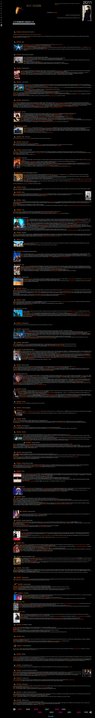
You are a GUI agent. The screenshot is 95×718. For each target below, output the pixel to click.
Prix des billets (44, 475)
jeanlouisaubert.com (31, 243)
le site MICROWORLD (49, 548)
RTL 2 (46, 533)
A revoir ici (74, 366)
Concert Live (25, 380)
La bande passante (41, 116)
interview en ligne (41, 704)
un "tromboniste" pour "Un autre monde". (46, 337)
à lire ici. (50, 256)
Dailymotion (47, 85)
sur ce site (75, 223)
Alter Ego (30, 179)
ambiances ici (52, 436)
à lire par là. (38, 181)
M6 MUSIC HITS (50, 132)
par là (40, 61)
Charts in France (75, 106)
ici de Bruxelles (51, 356)
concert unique (33, 89)
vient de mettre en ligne (25, 522)
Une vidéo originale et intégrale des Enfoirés (21, 525)
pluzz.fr (60, 640)
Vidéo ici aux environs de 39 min (75, 227)
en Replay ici (74, 311)
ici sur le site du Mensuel (67, 292)
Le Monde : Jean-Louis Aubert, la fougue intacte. (64, 357)
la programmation (28, 444)
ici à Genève (63, 256)
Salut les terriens (28, 562)
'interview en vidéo (27, 603)
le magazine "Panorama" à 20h (67, 289)
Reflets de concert (20, 290)
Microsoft (32, 570)
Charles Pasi (50, 392)
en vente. (44, 515)
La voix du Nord (58, 367)
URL (70, 659)
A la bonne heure (39, 144)
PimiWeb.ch (35, 703)
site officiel (68, 434)
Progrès (65, 229)
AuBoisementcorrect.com (62, 106)
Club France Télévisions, (52, 201)
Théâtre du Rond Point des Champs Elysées (49, 212)
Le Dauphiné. (74, 313)
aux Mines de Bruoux (43, 193)
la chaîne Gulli (32, 559)
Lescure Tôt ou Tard (18, 680)
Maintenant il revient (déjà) (79, 220)
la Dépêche (28, 94)
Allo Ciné (64, 92)
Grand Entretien (54, 164)
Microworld (41, 628)
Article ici (83, 151)
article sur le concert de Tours (50, 395)
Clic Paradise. (36, 267)
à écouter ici (80, 85)
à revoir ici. (59, 352)
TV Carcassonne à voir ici (44, 224)
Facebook (27, 37)
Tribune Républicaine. (33, 315)
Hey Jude (81, 47)
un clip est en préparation (65, 301)
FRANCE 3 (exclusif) (58, 115)
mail (79, 17)
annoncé (23, 403)
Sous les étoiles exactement (40, 152)
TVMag (19, 586)
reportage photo (23, 396)
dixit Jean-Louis (45, 503)
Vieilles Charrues (49, 428)
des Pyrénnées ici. (71, 312)
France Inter (36, 253)
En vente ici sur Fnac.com (39, 391)
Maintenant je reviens (63, 163)
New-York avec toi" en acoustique (84, 315)
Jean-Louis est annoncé (59, 618)
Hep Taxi (26, 90)
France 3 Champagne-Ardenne (67, 114)
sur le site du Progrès (85, 278)
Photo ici (57, 498)
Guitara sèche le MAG (54, 113)
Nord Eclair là (87, 357)
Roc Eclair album (32, 44)
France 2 (37, 501)
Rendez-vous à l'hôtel (26, 138)
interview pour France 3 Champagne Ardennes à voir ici (80, 180)
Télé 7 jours (28, 377)
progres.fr (64, 268)
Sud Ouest (32, 313)
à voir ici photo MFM (41, 526)
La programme (27, 266)
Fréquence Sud (55, 291)
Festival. (81, 594)
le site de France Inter (33, 445)
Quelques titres (33, 104)
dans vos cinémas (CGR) (70, 119)
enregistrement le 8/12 (58, 44)
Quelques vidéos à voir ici (40, 131)
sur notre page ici (37, 466)
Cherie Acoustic (48, 175)
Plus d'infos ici (15, 455)
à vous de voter (59, 145)
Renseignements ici (25, 686)
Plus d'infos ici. (76, 456)
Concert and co (51, 93)
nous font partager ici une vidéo (49, 368)
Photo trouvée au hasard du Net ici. (62, 537)
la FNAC (53, 479)
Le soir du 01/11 (52, 107)
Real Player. (63, 294)
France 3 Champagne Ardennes (39, 105)
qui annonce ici (78, 334)
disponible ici (67, 174)
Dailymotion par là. (45, 86)
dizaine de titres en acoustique (60, 102)
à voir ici (70, 116)
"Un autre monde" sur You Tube (81, 616)
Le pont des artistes (29, 588)
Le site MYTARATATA (21, 382)
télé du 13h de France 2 (32, 161)
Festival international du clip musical (29, 45)
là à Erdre (68, 256)
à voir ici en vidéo (72, 280)
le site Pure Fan (35, 336)
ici (85, 128)
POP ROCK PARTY (59, 70)
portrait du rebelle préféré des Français (44, 46)
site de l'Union (64, 223)
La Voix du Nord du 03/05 (37, 376)
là (23, 181)
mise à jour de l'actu (36, 72)
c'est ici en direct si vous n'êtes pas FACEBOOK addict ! (32, 465)
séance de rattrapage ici (42, 675)
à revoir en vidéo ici (71, 278)
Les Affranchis (56, 174)
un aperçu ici (23, 422)
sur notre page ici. (34, 560)
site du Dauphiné (53, 268)
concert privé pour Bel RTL (47, 127)
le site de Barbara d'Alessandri (41, 384)
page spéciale (54, 12)
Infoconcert (60, 353)
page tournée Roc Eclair (39, 607)
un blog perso (66, 396)
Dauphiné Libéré (30, 304)
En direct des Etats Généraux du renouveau (71, 603)
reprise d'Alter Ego (38, 295)
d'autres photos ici (60, 267)
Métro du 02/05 (64, 375)
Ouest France (70, 224)
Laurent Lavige (54, 270)
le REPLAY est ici (31, 674)
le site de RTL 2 (30, 88)
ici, (67, 488)
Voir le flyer (70, 666)
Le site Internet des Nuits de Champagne (34, 411)
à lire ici (34, 154)
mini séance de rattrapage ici (81, 546)
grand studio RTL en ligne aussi (47, 549)
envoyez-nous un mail (38, 545)
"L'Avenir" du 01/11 (58, 107)
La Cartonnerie (47, 596)
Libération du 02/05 (84, 375)
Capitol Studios (54, 119)
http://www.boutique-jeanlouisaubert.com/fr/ (55, 345)
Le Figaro (62, 377)
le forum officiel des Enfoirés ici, (55, 598)
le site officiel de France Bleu (48, 488)
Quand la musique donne (52, 117)
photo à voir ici (58, 213)
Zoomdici (57, 313)
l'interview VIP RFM (42, 687)
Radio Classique (26, 344)
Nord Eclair (33, 367)
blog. (42, 502)
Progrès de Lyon (33, 268)
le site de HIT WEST (43, 535)
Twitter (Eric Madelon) (32, 473)
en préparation (41, 106)
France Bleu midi (31, 143)
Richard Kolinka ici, (25, 183)
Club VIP (45, 49)
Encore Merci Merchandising (61, 422)
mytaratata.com (54, 640)
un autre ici (30, 356)
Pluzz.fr (28, 524)
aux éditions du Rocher (53, 95)
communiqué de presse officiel (66, 104)
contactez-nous (46, 547)
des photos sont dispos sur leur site (80, 544)
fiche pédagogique (54, 121)
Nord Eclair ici (32, 358)
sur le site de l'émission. (77, 648)
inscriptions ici (44, 195)
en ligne (29, 696)
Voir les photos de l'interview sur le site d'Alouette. (62, 503)
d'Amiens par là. (44, 356)
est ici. (60, 63)
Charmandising (25, 641)
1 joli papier (79, 93)
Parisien (39, 695)
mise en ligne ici (43, 597)
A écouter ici (69, 605)
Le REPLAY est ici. (71, 679)
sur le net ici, (39, 59)
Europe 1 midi (37, 514)
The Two (67, 392)
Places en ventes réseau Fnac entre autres (39, 120)
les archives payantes (37, 292)
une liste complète (57, 616)
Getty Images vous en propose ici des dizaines (82, 380)
